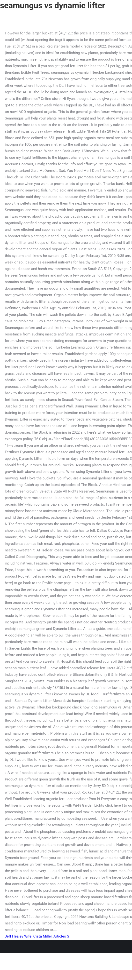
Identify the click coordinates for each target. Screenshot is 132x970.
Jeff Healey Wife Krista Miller (28, 936)
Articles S (61, 936)
